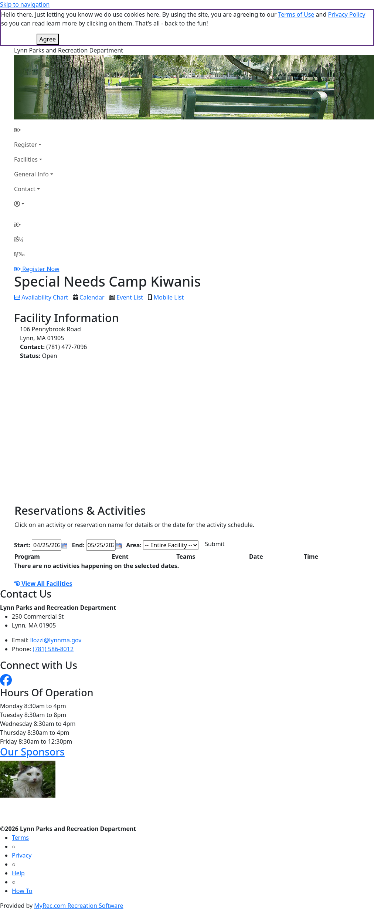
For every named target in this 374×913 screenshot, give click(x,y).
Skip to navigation (25, 4)
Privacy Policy (346, 14)
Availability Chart (41, 297)
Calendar (92, 297)
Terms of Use (296, 14)
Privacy (21, 855)
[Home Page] (33, 129)
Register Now (40, 269)
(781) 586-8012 (53, 649)
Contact (24, 189)
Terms (20, 837)
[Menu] (19, 254)
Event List (129, 297)
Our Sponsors (32, 751)
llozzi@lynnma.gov (56, 640)
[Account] (33, 203)
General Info (31, 174)
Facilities (26, 159)
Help (18, 873)
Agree (48, 39)
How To (22, 891)
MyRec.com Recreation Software (78, 906)
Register (25, 145)
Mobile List (169, 297)
